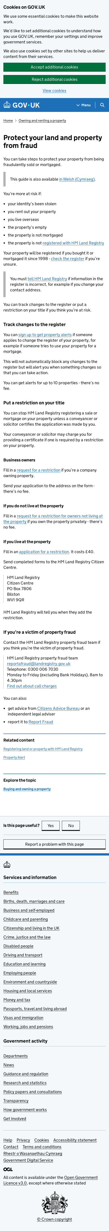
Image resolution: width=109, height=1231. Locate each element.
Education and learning (24, 963)
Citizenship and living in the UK (31, 928)
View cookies (54, 90)
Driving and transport (22, 955)
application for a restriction (44, 551)
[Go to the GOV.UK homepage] (21, 105)
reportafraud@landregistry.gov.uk (38, 663)
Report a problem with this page (54, 844)
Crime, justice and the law (27, 937)
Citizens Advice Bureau (58, 708)
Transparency (15, 1100)
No (74, 825)
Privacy (23, 1140)
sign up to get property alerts (45, 334)
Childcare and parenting (25, 919)
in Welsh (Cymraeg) (77, 179)
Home (8, 120)
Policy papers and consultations (32, 1091)
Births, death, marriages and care (34, 901)
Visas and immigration (23, 1017)
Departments (15, 1055)
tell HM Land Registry (47, 278)
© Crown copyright (54, 1219)
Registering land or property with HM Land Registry (43, 749)
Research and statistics (25, 1082)
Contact (10, 1146)
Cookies (41, 1140)
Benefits (11, 892)
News (8, 1064)
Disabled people (18, 946)
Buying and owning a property (27, 789)
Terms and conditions (42, 1146)
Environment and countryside (30, 981)
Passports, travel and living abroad (35, 1008)
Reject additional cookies (55, 79)
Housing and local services (27, 990)
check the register (67, 258)
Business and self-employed (28, 910)
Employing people (19, 972)
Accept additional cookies (54, 67)
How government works (25, 1109)
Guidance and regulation (25, 1073)
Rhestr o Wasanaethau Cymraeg (32, 1153)
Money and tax (16, 999)
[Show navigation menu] (83, 105)
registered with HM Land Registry (73, 242)
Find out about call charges (32, 686)
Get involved (14, 1118)
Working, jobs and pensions (28, 1026)
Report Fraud (40, 721)
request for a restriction (38, 470)
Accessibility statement (75, 1140)
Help (7, 1140)
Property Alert (14, 757)
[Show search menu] (102, 105)
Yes (54, 825)
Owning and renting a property (42, 120)
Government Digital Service (28, 1160)
